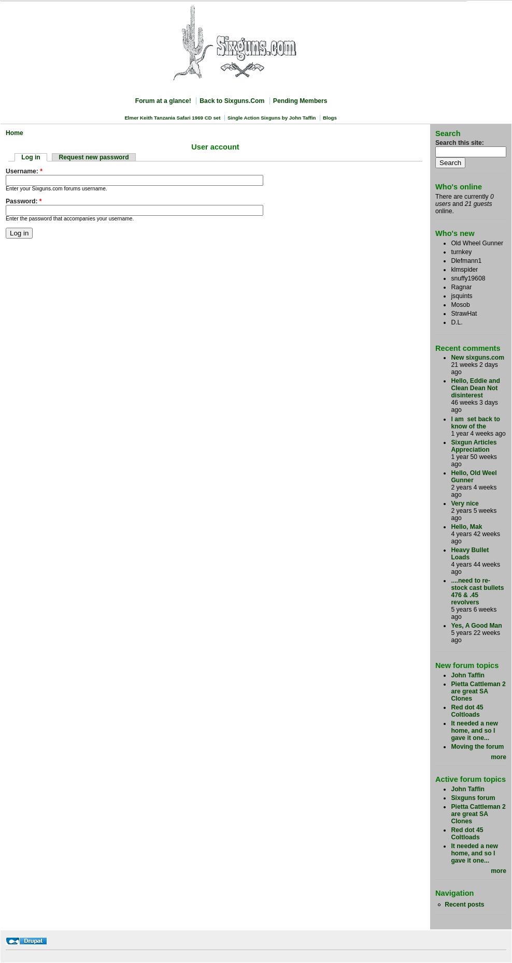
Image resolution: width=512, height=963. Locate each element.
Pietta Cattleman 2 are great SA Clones (478, 691)
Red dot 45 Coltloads (467, 711)
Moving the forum (477, 746)
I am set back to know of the (475, 423)
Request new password (94, 157)
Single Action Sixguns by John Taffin (271, 118)
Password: (24, 201)
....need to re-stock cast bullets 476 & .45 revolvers (477, 591)
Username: (24, 171)
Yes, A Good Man (476, 625)
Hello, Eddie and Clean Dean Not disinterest (475, 388)
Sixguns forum (473, 798)
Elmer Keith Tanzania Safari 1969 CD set (172, 118)
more (498, 757)
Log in (30, 157)
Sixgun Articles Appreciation (473, 446)
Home (14, 133)
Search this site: (459, 142)
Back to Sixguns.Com (232, 101)
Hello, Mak (466, 526)
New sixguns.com (477, 357)
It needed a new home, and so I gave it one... (474, 731)
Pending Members (300, 101)
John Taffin (468, 675)
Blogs (330, 118)
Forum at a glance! (163, 101)
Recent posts (464, 904)
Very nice (464, 503)
